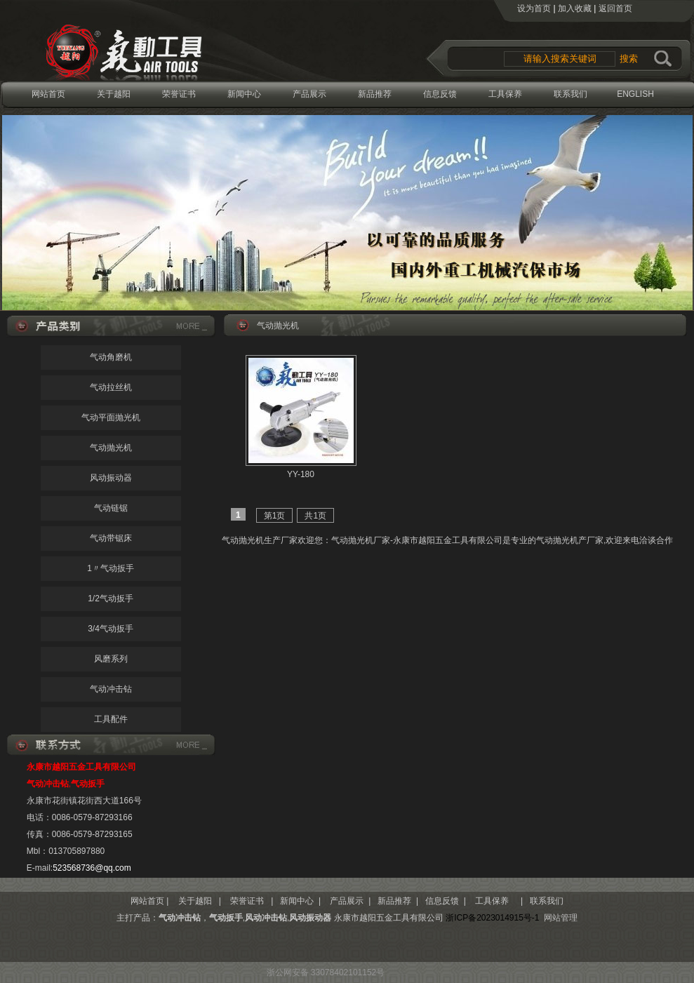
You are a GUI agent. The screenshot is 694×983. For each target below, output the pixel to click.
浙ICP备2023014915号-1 (492, 918)
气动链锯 (111, 508)
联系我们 (570, 94)
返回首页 (615, 8)
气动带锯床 (111, 538)
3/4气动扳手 (110, 629)
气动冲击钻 (111, 689)
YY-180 (300, 474)
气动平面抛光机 (110, 417)
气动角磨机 (111, 357)
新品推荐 (375, 94)
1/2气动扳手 (110, 598)
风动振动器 (111, 478)
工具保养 (505, 94)
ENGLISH (635, 94)
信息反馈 (440, 94)
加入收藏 (575, 8)
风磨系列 (111, 659)
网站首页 (48, 94)
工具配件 (111, 719)
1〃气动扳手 (110, 568)
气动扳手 (226, 918)
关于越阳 (114, 94)
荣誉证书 (179, 94)
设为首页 (534, 8)
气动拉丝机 (111, 387)
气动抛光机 (111, 448)
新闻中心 (244, 94)
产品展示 (309, 94)
